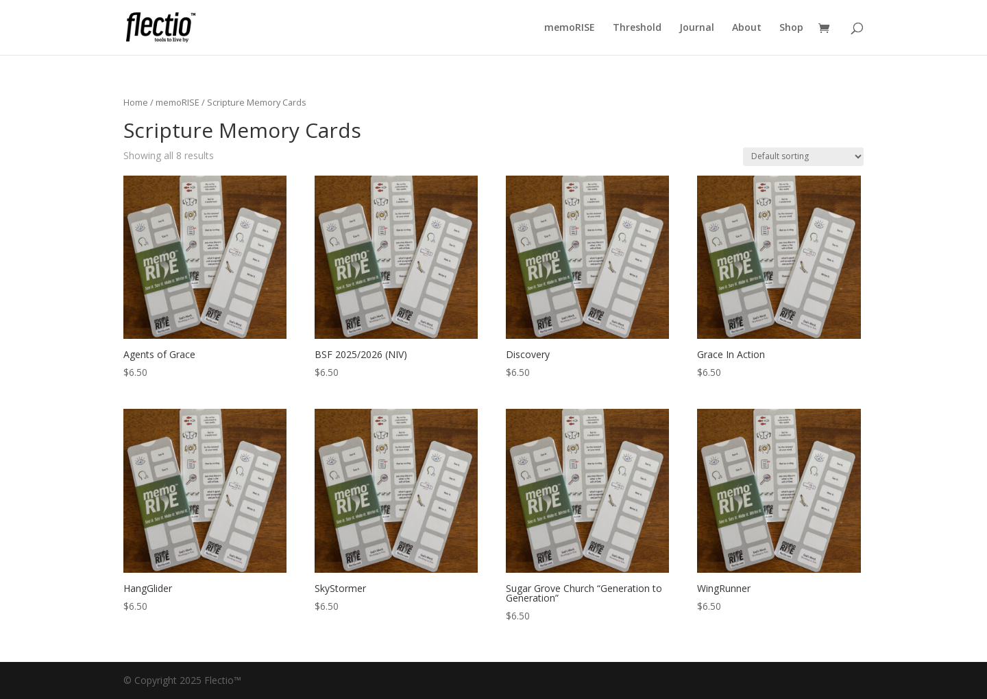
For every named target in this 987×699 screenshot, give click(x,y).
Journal (696, 28)
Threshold (637, 28)
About (746, 28)
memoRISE (569, 28)
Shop (791, 28)
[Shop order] (803, 156)
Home (135, 102)
